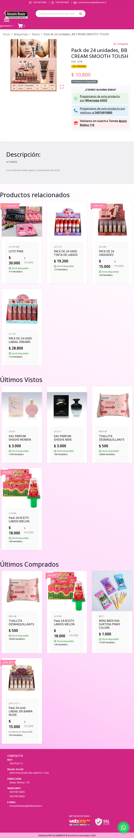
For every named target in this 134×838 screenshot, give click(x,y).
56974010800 (40, 2)
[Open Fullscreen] (61, 86)
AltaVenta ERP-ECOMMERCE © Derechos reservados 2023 (67, 835)
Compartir (120, 44)
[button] (81, 13)
